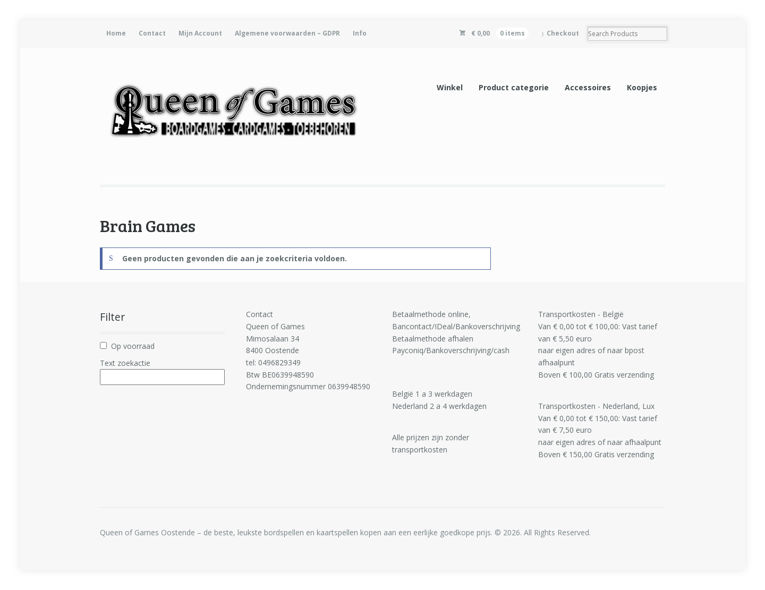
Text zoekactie (125, 363)
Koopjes (642, 87)
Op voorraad (133, 346)
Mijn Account (200, 33)
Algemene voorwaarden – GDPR (287, 33)
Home (116, 33)
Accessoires (588, 87)
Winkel (450, 87)
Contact (152, 33)
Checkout (563, 33)
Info (360, 33)
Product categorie (514, 87)
